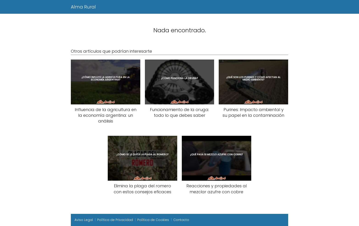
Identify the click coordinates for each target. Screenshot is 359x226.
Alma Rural (83, 7)
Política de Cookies (153, 220)
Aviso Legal (84, 220)
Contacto (181, 220)
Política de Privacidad (115, 220)
